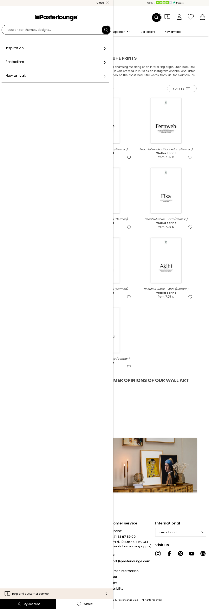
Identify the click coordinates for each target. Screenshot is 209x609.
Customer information (122, 571)
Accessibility (114, 588)
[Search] (156, 17)
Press (7, 552)
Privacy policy (13, 574)
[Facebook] (169, 553)
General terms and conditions (26, 568)
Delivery (111, 582)
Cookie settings (14, 580)
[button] (168, 17)
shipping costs (82, 599)
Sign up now (88, 476)
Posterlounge (23, 41)
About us (9, 531)
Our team (10, 537)
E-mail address (27, 469)
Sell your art (12, 558)
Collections (11, 542)
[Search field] (109, 17)
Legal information (16, 586)
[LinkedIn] (203, 553)
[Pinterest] (180, 553)
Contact (111, 576)
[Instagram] (158, 553)
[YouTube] (191, 553)
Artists (40, 41)
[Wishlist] (191, 17)
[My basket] (202, 17)
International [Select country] (167, 532)
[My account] (179, 17)
